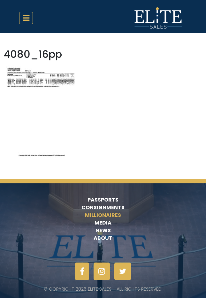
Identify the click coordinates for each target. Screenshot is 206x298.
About (103, 238)
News (103, 230)
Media (103, 222)
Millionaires (103, 215)
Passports (103, 199)
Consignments (103, 207)
